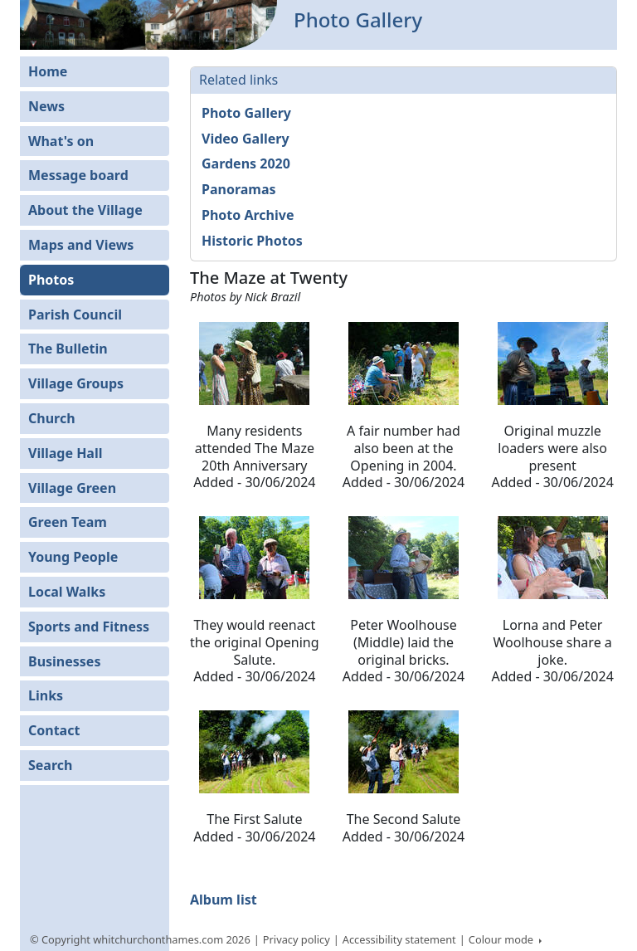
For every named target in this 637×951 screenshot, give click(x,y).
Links (45, 695)
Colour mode (503, 939)
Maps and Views (81, 245)
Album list (223, 899)
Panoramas (239, 189)
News (46, 106)
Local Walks (66, 592)
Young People (73, 557)
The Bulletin (68, 348)
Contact (54, 730)
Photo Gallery (246, 113)
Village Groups (76, 383)
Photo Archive (248, 215)
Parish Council (75, 314)
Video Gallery (245, 138)
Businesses (64, 661)
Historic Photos (252, 241)
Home (47, 71)
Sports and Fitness (88, 626)
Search (50, 765)
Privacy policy (296, 939)
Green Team (67, 522)
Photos (51, 280)
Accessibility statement (399, 939)
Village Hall (65, 453)
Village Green (72, 488)
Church (51, 418)
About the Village (85, 210)
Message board (78, 175)
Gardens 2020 (246, 163)
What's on (61, 141)
